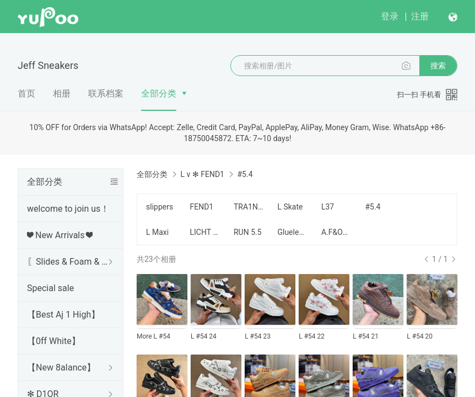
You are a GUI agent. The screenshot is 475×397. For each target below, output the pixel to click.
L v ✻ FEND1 (202, 174)
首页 (26, 93)
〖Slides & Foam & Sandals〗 (68, 261)
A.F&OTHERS (336, 232)
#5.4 (372, 206)
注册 (420, 16)
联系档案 (105, 93)
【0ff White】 (53, 341)
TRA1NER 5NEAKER (249, 206)
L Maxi (157, 232)
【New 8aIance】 (61, 367)
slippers (159, 206)
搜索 (438, 65)
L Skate (290, 206)
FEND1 (201, 206)
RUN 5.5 (248, 232)
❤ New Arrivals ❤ (60, 235)
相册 (62, 93)
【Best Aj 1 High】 (63, 314)
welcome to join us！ (68, 208)
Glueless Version (292, 232)
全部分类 (158, 93)
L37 (327, 206)
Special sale (50, 288)
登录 (389, 16)
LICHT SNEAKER (205, 232)
